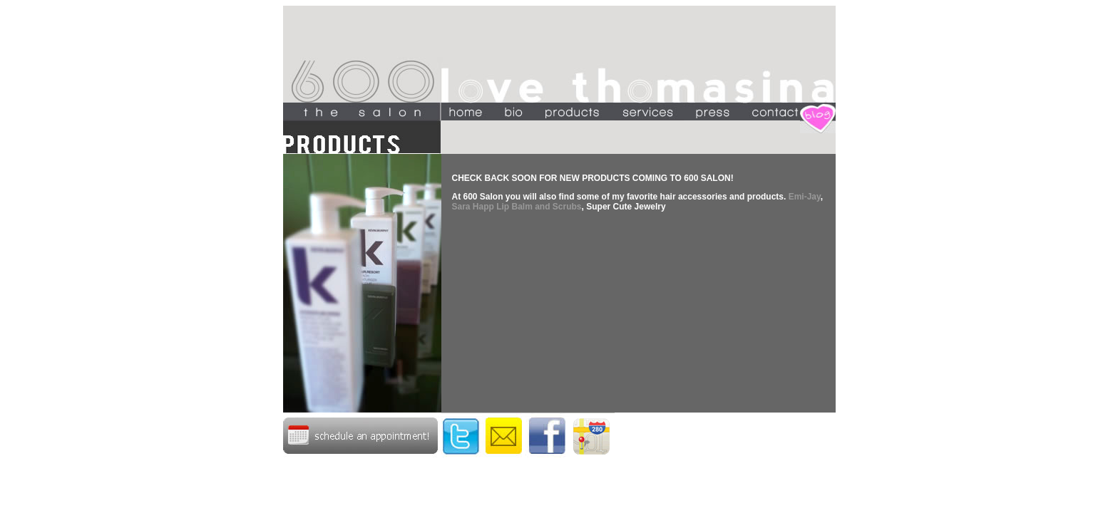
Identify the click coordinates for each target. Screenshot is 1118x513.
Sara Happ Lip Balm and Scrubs (517, 207)
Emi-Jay (805, 197)
